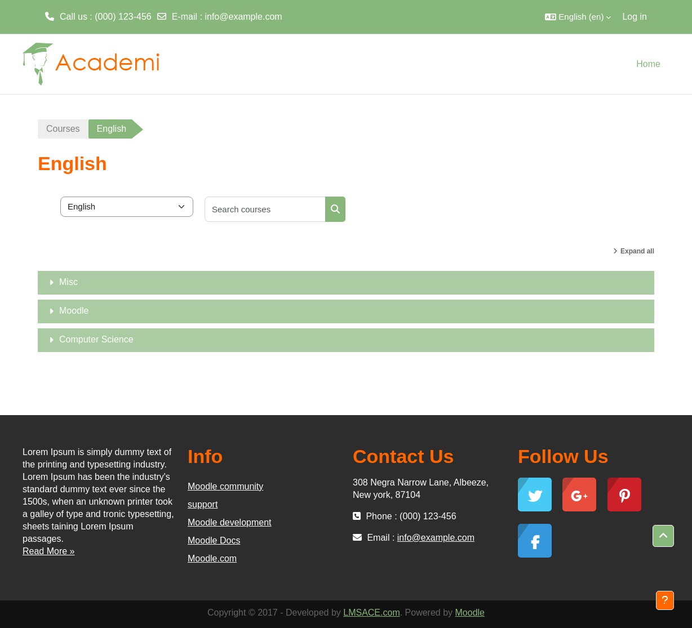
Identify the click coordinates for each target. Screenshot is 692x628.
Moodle (73, 310)
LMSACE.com (371, 612)
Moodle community (225, 486)
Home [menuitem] (648, 64)
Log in (634, 16)
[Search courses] (265, 209)
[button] (578, 17)
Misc (68, 282)
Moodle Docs (214, 540)
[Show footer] (665, 600)
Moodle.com (212, 558)
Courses (63, 128)
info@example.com (243, 16)
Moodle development (230, 522)
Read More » (49, 551)
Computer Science (96, 339)
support (203, 504)
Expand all (637, 251)
